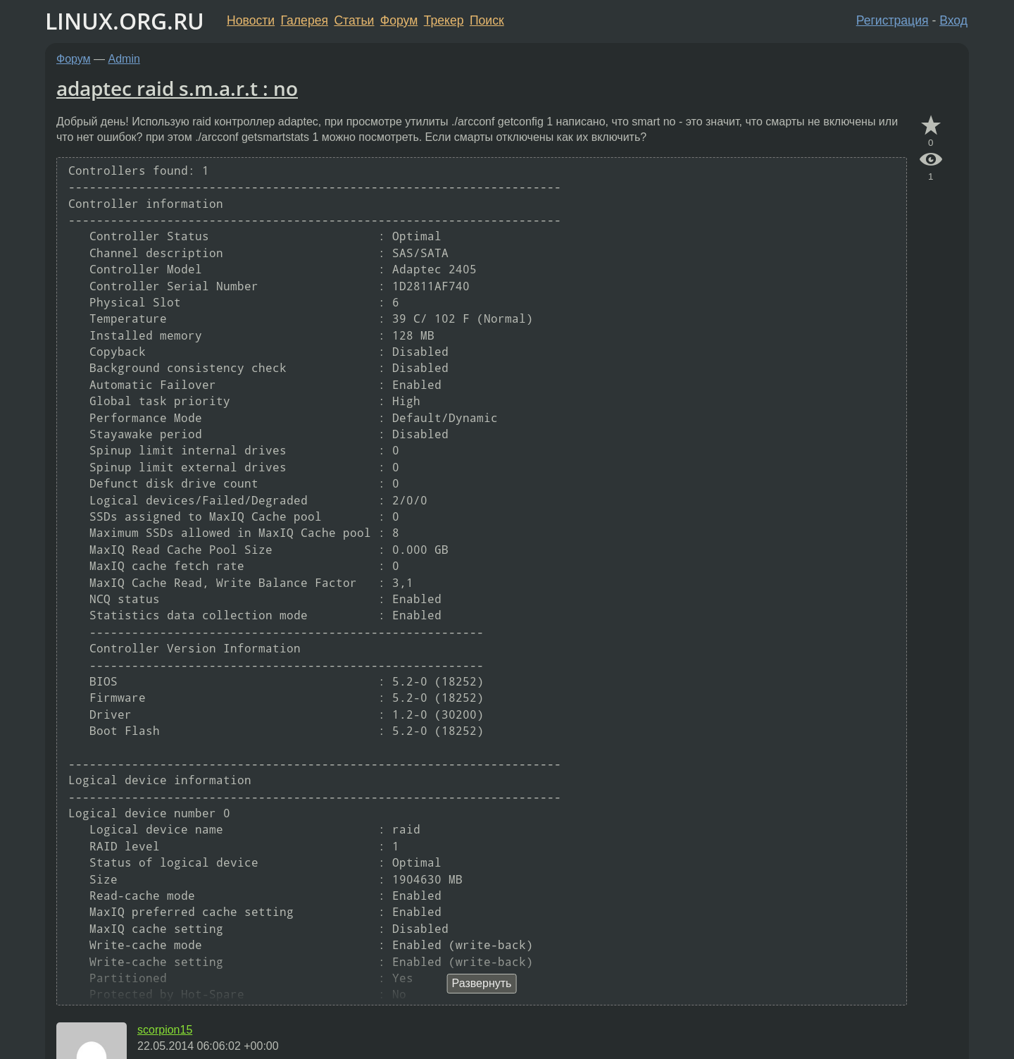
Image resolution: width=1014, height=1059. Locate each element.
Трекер (444, 20)
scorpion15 (164, 1030)
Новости (251, 20)
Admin (124, 59)
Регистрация (892, 20)
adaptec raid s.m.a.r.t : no (177, 88)
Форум (399, 20)
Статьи (354, 20)
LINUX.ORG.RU (124, 21)
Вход (953, 20)
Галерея (304, 20)
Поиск (487, 20)
